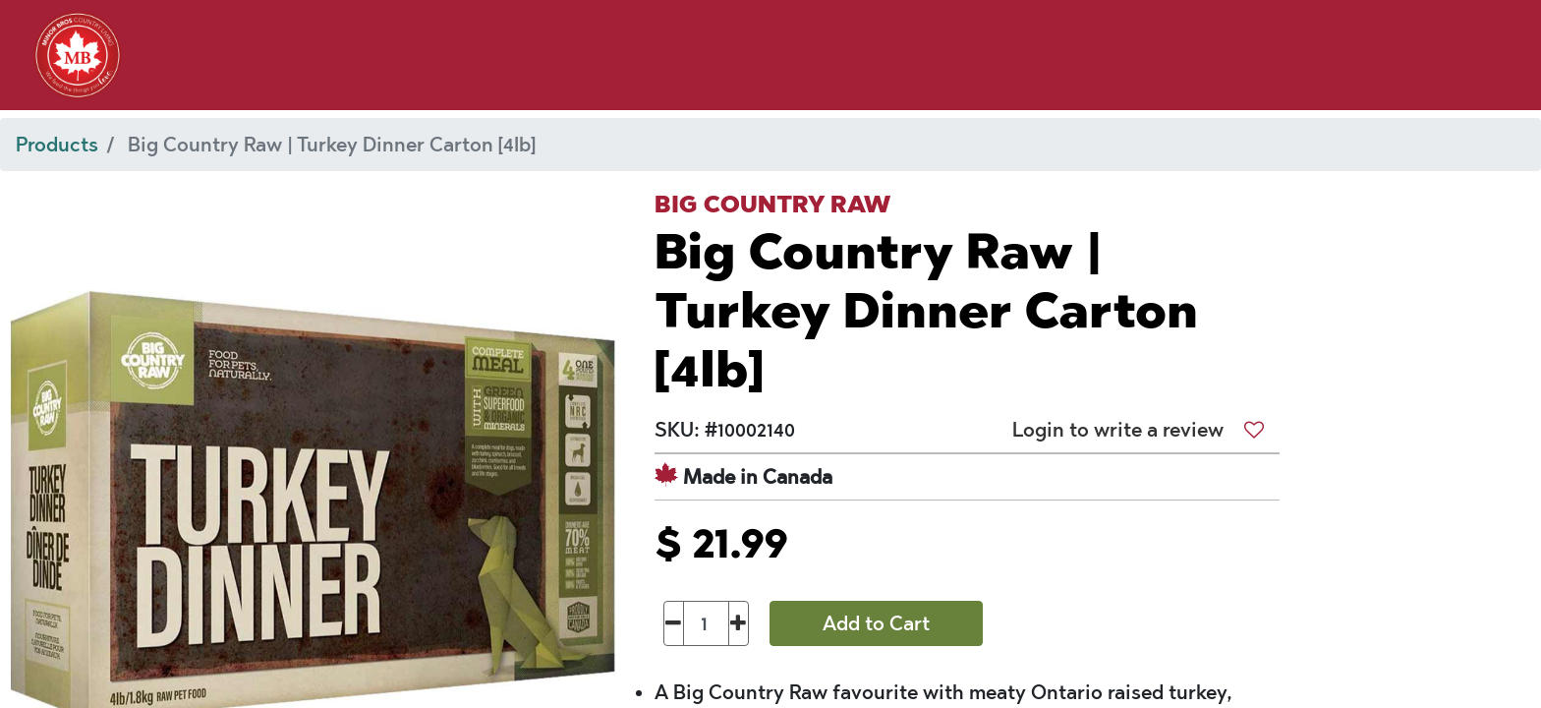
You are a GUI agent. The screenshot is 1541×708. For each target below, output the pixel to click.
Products (57, 144)
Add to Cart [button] (876, 623)
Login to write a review (1118, 430)
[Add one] (738, 623)
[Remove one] (673, 623)
